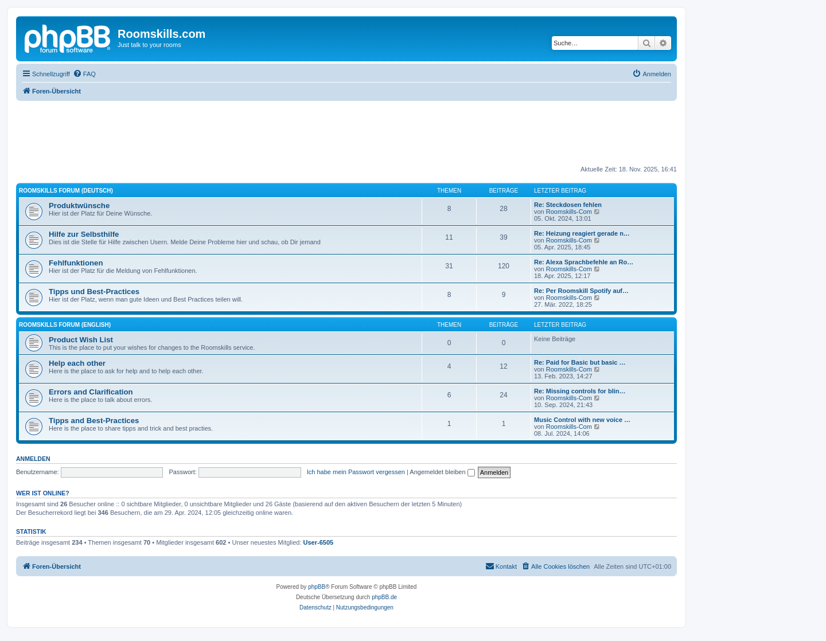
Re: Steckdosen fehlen (568, 204)
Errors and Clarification (91, 392)
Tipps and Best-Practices (94, 420)
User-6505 (318, 542)
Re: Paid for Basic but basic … (580, 362)
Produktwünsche (79, 205)
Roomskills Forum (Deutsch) (66, 190)
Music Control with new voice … (582, 419)
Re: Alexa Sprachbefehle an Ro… (583, 262)
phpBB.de (384, 597)
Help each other (77, 363)
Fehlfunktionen (76, 263)
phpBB (316, 587)
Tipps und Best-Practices (94, 291)
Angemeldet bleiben (442, 471)
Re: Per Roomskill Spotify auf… (581, 290)
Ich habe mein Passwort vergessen (356, 471)
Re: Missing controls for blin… (580, 391)
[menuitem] (84, 74)
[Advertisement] (346, 132)
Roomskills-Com (569, 211)
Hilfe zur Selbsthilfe (84, 234)
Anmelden (33, 458)
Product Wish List (81, 339)
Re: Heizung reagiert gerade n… (582, 233)
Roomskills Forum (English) (65, 325)
